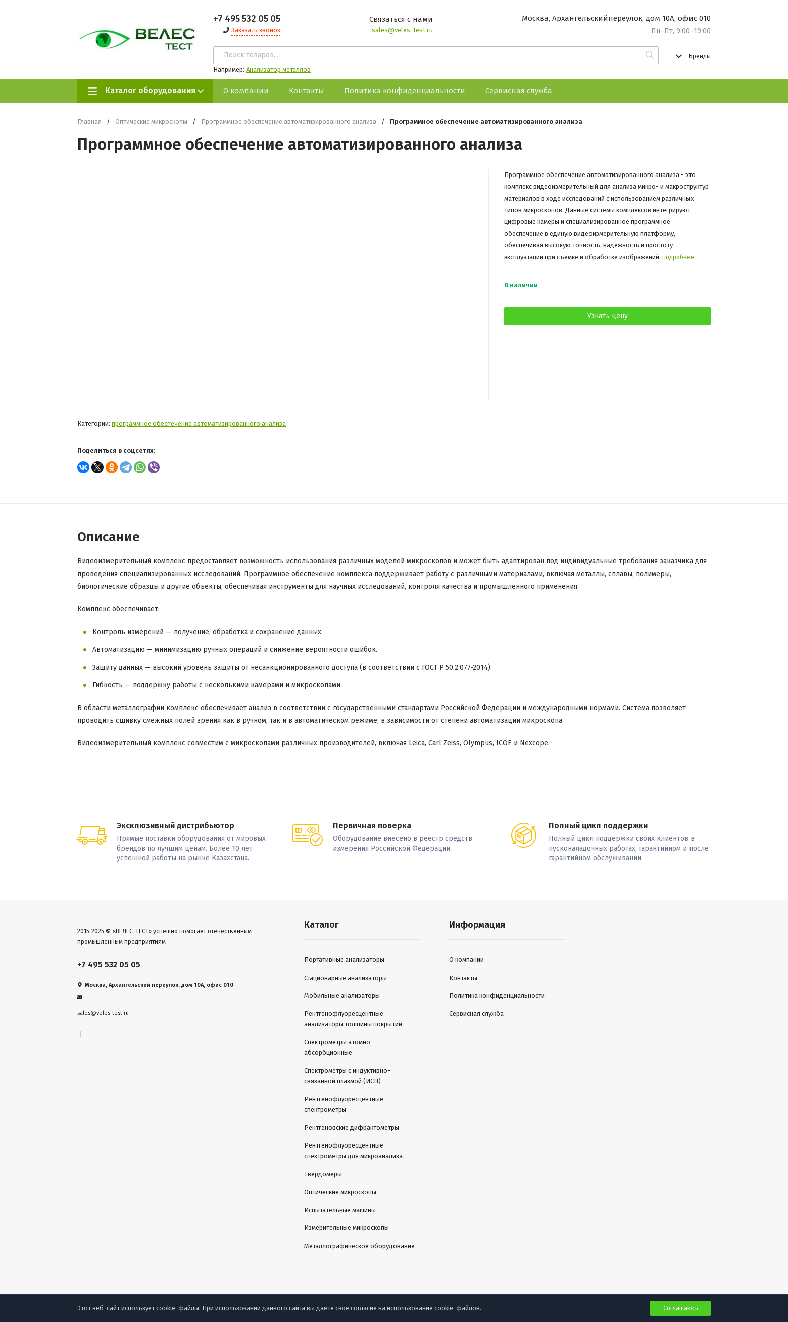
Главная (89, 121)
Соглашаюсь (680, 1308)
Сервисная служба (518, 90)
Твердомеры (323, 1173)
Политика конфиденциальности (404, 90)
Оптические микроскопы (151, 121)
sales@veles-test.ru (402, 30)
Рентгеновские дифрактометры (351, 1126)
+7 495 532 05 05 (246, 18)
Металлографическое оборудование (359, 1245)
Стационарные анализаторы (345, 977)
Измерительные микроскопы (346, 1226)
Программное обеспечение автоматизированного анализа (288, 121)
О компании (246, 90)
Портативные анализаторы (344, 958)
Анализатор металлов (278, 69)
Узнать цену (607, 316)
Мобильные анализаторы (342, 994)
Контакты (306, 90)
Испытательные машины (340, 1208)
